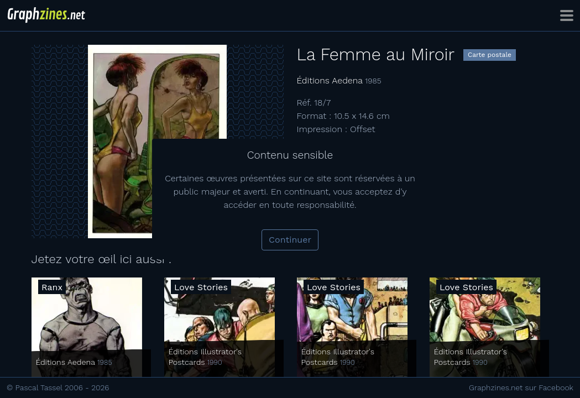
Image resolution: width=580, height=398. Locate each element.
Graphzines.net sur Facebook (521, 387)
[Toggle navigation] (566, 15)
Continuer (290, 239)
